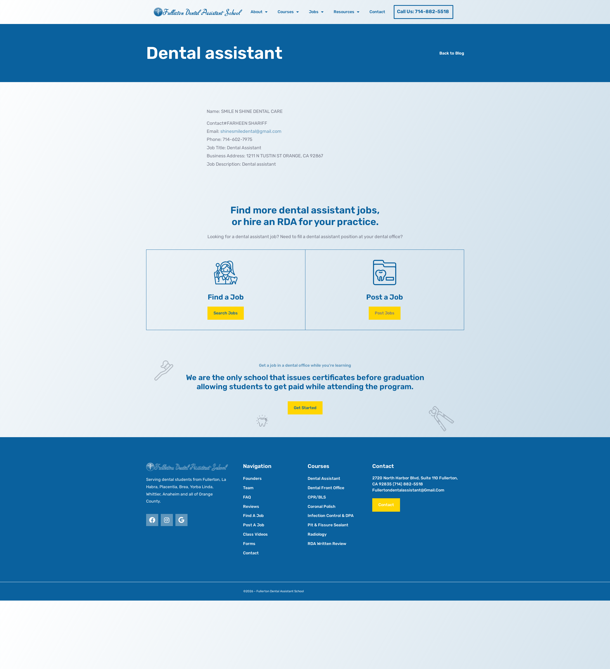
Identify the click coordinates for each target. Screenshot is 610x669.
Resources (346, 11)
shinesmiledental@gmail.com (250, 131)
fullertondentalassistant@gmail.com (408, 490)
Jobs (316, 11)
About (259, 11)
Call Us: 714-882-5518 (423, 11)
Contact (377, 11)
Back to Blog (451, 53)
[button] (385, 313)
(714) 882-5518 (408, 484)
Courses (288, 11)
